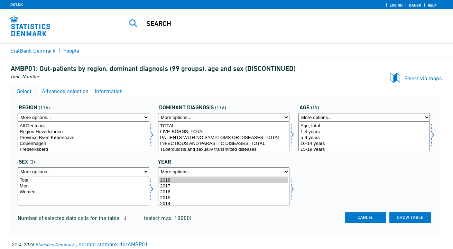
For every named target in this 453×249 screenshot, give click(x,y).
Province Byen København (83, 138)
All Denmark (83, 126)
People (71, 50)
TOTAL (223, 126)
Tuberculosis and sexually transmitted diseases (223, 150)
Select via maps (423, 78)
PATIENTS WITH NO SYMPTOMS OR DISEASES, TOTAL (223, 138)
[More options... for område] (83, 117)
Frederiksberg (83, 150)
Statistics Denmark (54, 244)
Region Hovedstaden (83, 132)
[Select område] (83, 136)
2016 (223, 192)
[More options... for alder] (364, 117)
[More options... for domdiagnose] (223, 117)
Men (83, 186)
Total (83, 180)
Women (83, 192)
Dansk (415, 5)
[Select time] (223, 190)
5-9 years (364, 138)
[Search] (276, 23)
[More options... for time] (223, 171)
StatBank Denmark (32, 50)
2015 (223, 198)
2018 (223, 180)
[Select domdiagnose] (223, 136)
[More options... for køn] (83, 171)
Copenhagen (83, 144)
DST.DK (16, 4)
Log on (396, 5)
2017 (223, 186)
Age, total (364, 126)
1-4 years (364, 132)
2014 (223, 204)
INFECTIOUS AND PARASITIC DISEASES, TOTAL (223, 144)
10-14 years (364, 144)
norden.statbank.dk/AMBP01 (113, 244)
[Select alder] (364, 136)
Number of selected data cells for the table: (70, 218)
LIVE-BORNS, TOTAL (223, 132)
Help (432, 5)
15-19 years (364, 150)
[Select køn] (83, 190)
